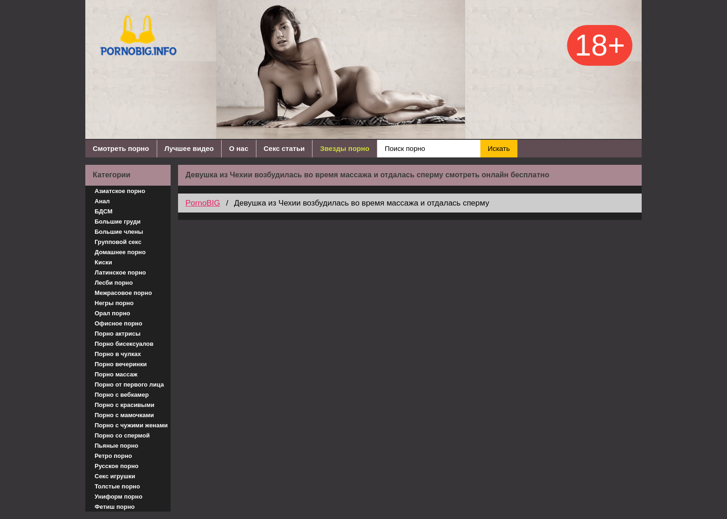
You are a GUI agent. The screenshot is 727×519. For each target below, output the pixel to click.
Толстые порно (117, 486)
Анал (102, 201)
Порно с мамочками (124, 415)
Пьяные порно (116, 445)
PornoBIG (202, 203)
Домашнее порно (120, 252)
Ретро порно (113, 455)
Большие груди (117, 221)
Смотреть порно (121, 148)
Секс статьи (284, 148)
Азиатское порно (120, 191)
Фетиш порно (115, 506)
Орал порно (112, 313)
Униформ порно (118, 496)
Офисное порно (118, 323)
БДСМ (104, 211)
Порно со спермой (122, 435)
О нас (239, 148)
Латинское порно (120, 272)
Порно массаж (116, 374)
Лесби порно (114, 282)
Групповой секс (118, 241)
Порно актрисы (117, 333)
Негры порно (114, 303)
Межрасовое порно (123, 292)
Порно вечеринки (121, 364)
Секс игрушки (115, 476)
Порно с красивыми (124, 404)
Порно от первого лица (129, 384)
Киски (103, 262)
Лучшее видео (189, 148)
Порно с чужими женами (131, 425)
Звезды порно (344, 148)
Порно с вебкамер (122, 394)
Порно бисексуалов (124, 343)
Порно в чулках (118, 353)
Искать (499, 148)
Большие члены (119, 231)
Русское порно (117, 466)
